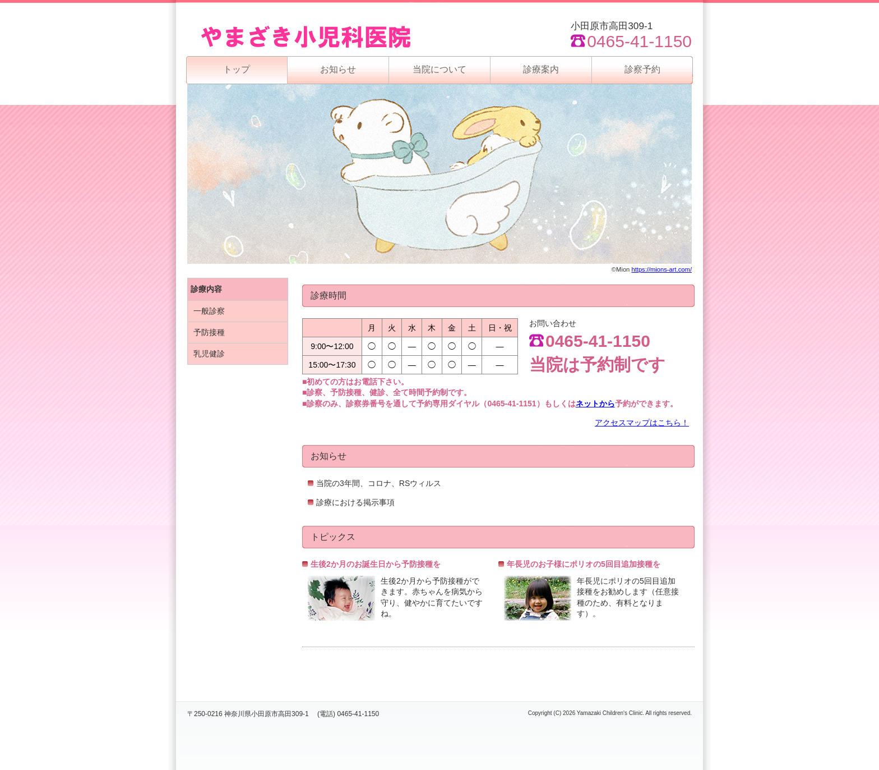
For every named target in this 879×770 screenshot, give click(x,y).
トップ (236, 69)
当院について (439, 69)
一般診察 (209, 310)
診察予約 (642, 69)
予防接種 (209, 332)
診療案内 (541, 69)
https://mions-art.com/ (661, 269)
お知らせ (338, 69)
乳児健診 (209, 353)
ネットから (595, 403)
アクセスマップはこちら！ (642, 422)
